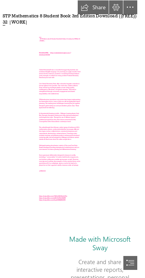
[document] (72, 139)
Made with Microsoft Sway (100, 243)
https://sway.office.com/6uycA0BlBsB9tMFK (52, 200)
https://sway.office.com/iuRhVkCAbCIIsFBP (52, 198)
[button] (93, 7)
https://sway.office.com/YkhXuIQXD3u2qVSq (53, 196)
